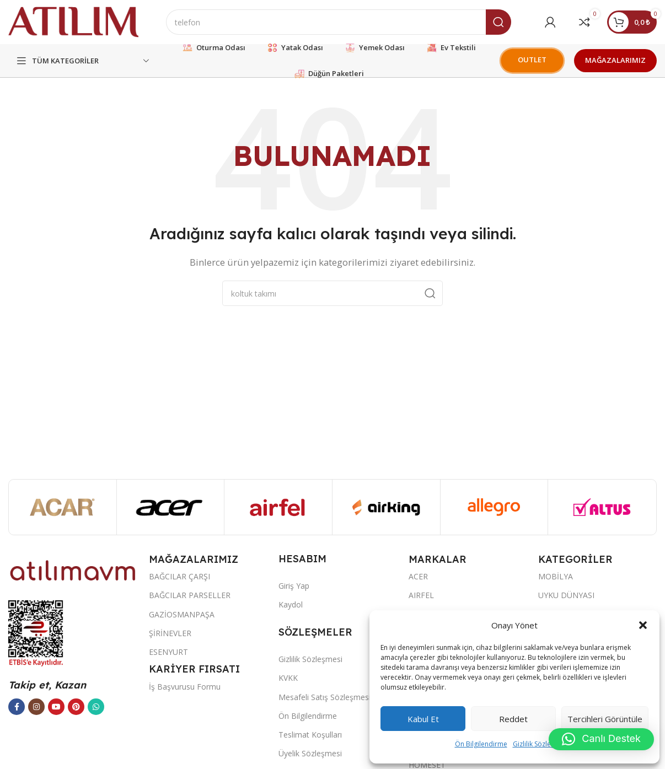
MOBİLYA (555, 576)
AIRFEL (421, 595)
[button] (642, 625)
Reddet (513, 718)
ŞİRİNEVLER (170, 633)
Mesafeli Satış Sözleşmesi (324, 697)
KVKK (288, 678)
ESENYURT (168, 652)
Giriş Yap (293, 585)
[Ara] (338, 22)
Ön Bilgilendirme (481, 744)
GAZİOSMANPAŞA (181, 614)
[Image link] (73, 569)
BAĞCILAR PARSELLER (189, 595)
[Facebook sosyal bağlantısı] (16, 706)
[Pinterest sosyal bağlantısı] (76, 706)
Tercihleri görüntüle (604, 718)
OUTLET (532, 60)
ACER (418, 576)
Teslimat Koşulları (310, 734)
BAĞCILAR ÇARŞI (179, 576)
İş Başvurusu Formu (185, 686)
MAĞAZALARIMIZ (615, 60)
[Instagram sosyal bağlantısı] (36, 706)
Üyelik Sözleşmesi (310, 753)
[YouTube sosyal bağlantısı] (56, 706)
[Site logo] (73, 20)
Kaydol (290, 604)
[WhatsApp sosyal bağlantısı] (96, 706)
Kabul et (423, 718)
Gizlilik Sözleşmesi (541, 744)
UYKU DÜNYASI (566, 595)
